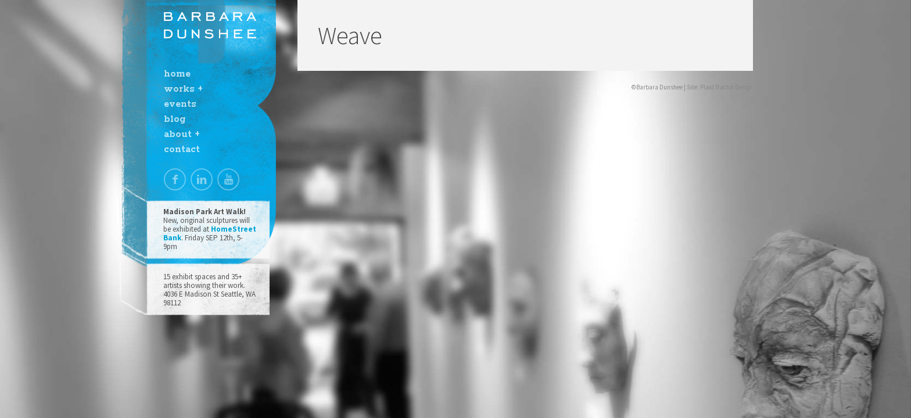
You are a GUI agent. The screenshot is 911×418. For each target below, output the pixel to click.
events (180, 104)
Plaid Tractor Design (726, 87)
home (177, 74)
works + (183, 89)
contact (182, 149)
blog (174, 119)
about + (182, 134)
